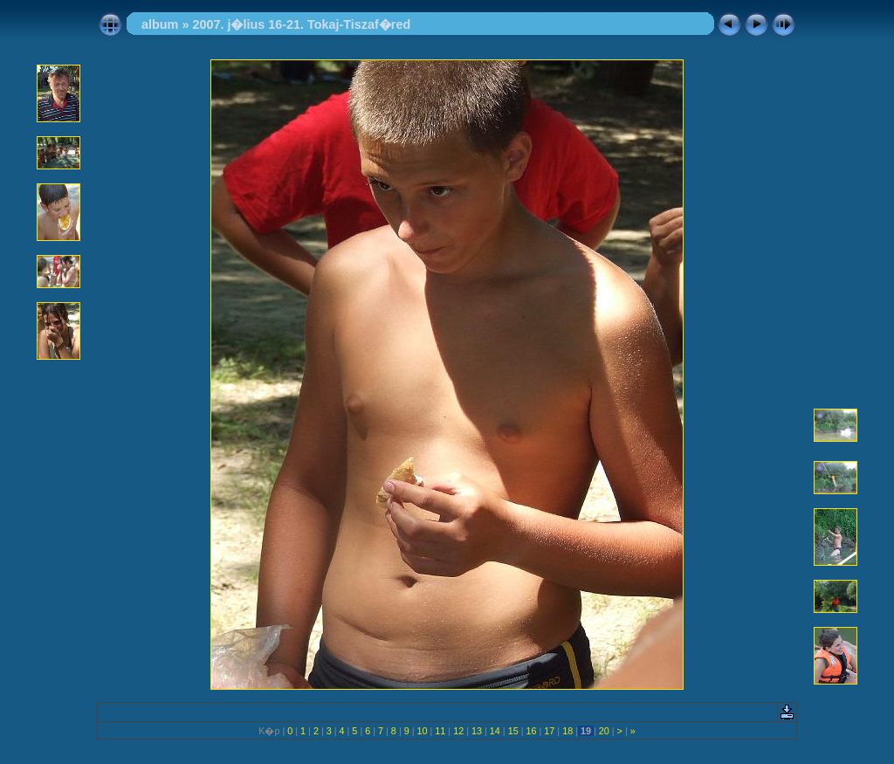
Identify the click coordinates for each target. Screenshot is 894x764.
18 (567, 731)
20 (604, 731)
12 (458, 731)
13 (477, 731)
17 (549, 731)
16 (531, 731)
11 (440, 731)
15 (513, 731)
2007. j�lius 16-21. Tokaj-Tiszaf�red (301, 24)
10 (422, 731)
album (159, 24)
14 (495, 731)
